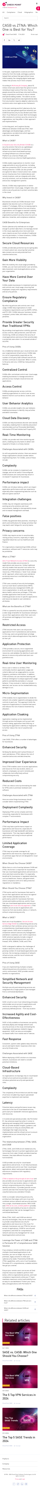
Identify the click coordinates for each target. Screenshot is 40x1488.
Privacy (17, 1479)
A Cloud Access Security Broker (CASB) (16, 145)
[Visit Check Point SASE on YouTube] (26, 1484)
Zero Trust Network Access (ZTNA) (15, 561)
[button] (36, 4)
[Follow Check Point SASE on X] (18, 1484)
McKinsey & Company (19, 86)
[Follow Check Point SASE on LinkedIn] (22, 1484)
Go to (9, 7)
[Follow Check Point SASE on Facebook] (14, 1484)
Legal (23, 1479)
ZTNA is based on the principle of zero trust (18, 1179)
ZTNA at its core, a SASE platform (17, 1206)
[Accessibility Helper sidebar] (38, 8)
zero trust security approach (20, 905)
